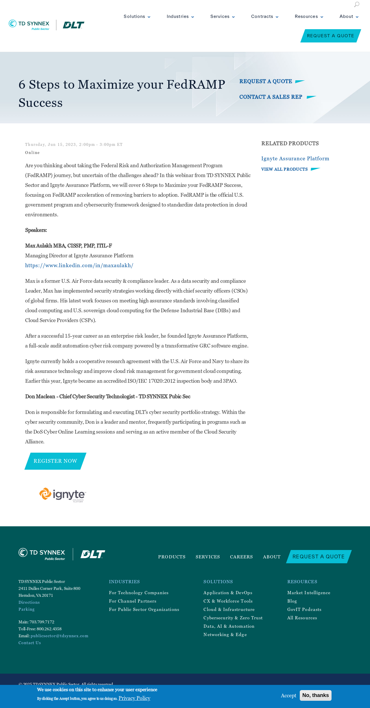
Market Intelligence (308, 592)
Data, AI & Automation (229, 626)
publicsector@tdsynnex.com (59, 635)
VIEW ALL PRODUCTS (284, 169)
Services (220, 16)
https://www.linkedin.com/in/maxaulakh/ (79, 265)
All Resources (302, 617)
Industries (178, 16)
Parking (26, 609)
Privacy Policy (134, 698)
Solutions (134, 16)
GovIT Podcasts (304, 609)
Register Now (55, 461)
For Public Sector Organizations (144, 609)
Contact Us (29, 642)
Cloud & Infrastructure (229, 609)
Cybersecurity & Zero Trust (233, 617)
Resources (306, 16)
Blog (292, 600)
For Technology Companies (139, 592)
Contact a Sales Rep (271, 97)
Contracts (262, 16)
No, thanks (315, 695)
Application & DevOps (228, 592)
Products (172, 556)
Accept (288, 695)
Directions (29, 602)
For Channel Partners (132, 600)
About (346, 16)
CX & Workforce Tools (228, 600)
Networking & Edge (225, 634)
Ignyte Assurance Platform (295, 158)
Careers (241, 556)
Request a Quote (330, 35)
